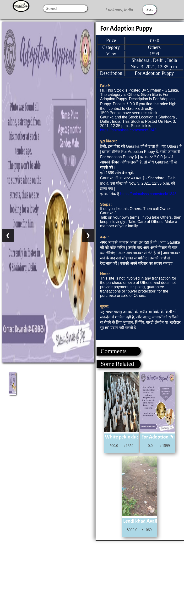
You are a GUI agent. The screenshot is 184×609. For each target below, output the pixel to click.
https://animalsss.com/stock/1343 (128, 130)
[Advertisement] (92, 574)
